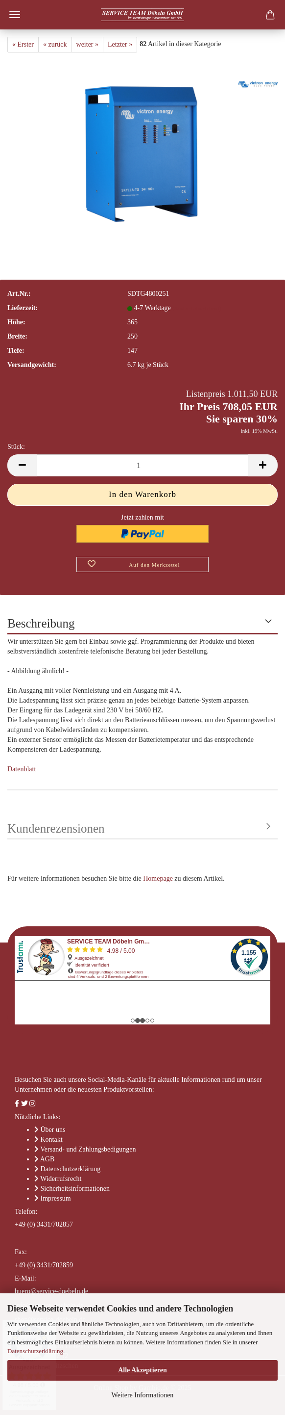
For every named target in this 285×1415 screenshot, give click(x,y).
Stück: (16, 446)
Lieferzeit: (22, 308)
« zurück (55, 44)
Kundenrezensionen (56, 828)
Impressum (56, 1198)
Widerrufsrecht (60, 1178)
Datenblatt (21, 769)
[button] (22, 465)
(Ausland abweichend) (196, 308)
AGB (47, 1159)
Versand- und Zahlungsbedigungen (88, 1149)
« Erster (23, 44)
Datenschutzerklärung (35, 1351)
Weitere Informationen (143, 1395)
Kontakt (52, 1139)
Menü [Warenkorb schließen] (14, 14)
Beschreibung (40, 623)
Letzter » (120, 44)
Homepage (158, 878)
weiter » (87, 44)
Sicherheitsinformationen (75, 1188)
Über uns (53, 1129)
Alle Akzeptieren (142, 1370)
